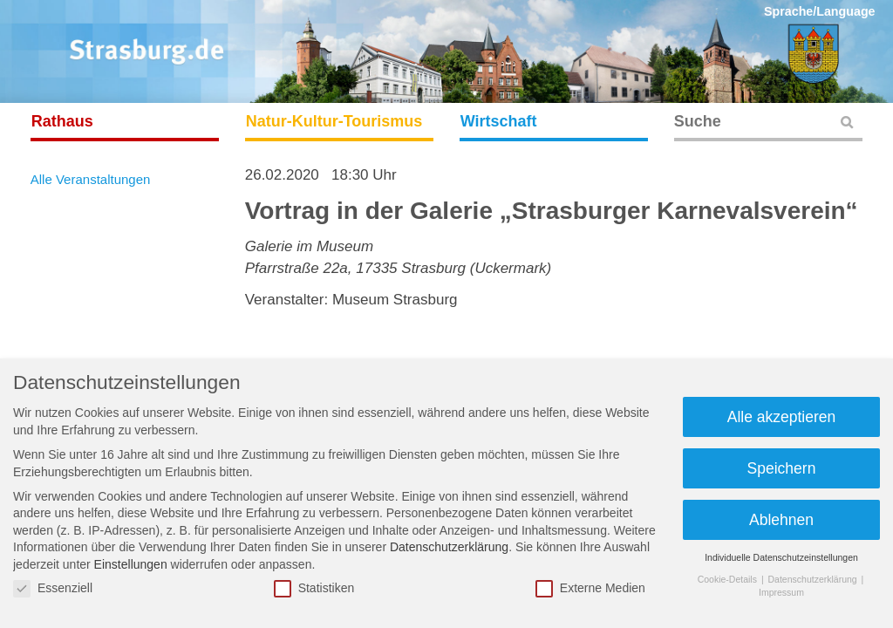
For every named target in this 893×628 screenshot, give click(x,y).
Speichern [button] (781, 468)
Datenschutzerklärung (449, 547)
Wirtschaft (498, 121)
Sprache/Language (820, 11)
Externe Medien (590, 588)
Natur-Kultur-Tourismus (334, 121)
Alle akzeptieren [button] (781, 417)
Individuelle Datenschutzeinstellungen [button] (781, 557)
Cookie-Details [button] (729, 579)
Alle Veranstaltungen (91, 179)
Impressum (781, 592)
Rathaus (62, 121)
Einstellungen (130, 564)
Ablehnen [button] (781, 520)
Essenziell (52, 588)
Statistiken (314, 588)
